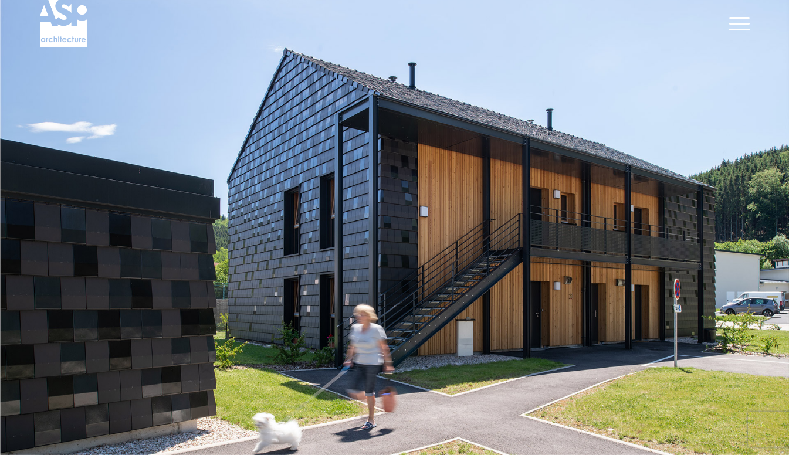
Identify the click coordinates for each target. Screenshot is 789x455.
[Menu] (736, 23)
